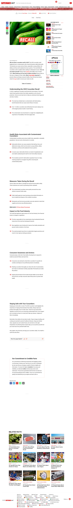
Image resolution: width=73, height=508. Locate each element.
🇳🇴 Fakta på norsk (20, 500)
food (15, 78)
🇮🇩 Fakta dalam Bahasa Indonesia (31, 502)
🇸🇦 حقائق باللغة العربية (41, 500)
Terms (41, 496)
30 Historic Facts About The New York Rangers (15, 484)
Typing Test (48, 84)
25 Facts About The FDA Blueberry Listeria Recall (43, 447)
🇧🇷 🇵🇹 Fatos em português (32, 499)
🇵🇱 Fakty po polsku (50, 503)
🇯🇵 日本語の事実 (44, 502)
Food (33, 17)
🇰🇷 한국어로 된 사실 (54, 502)
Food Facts (38, 17)
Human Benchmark (50, 87)
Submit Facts (55, 496)
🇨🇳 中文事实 (30, 506)
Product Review (43, 494)
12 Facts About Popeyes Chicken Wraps (56, 47)
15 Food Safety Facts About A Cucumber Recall (14, 448)
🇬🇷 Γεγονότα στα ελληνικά (53, 500)
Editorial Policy (26, 494)
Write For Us (19, 496)
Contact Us (51, 494)
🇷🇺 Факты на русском (32, 505)
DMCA (36, 496)
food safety (32, 75)
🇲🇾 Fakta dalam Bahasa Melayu (23, 503)
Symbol (47, 78)
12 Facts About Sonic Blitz (57, 50)
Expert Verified (43, 13)
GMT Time (48, 81)
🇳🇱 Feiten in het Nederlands (37, 503)
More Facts (19, 497)
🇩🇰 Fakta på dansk (44, 499)
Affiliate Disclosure (28, 496)
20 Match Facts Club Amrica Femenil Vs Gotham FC (56, 467)
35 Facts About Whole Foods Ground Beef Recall (28, 448)
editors (24, 368)
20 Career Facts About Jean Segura (42, 466)
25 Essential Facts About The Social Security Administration (43, 486)
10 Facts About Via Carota (57, 33)
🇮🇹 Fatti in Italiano (20, 499)
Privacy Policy (47, 496)
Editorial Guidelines (52, 13)
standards (30, 367)
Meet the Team (35, 494)
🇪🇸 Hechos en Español (50, 497)
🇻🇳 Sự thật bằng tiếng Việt (44, 505)
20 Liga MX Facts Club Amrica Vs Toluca (14, 466)
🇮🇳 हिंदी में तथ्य (19, 502)
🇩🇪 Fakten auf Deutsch (28, 497)
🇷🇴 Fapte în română (21, 505)
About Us (19, 494)
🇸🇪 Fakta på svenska (54, 499)
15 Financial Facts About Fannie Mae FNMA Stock (57, 485)
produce (28, 71)
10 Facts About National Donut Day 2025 (56, 42)
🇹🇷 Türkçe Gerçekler (21, 506)
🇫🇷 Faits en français (40, 497)
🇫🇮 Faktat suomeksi (31, 500)
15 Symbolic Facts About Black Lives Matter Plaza (29, 466)
